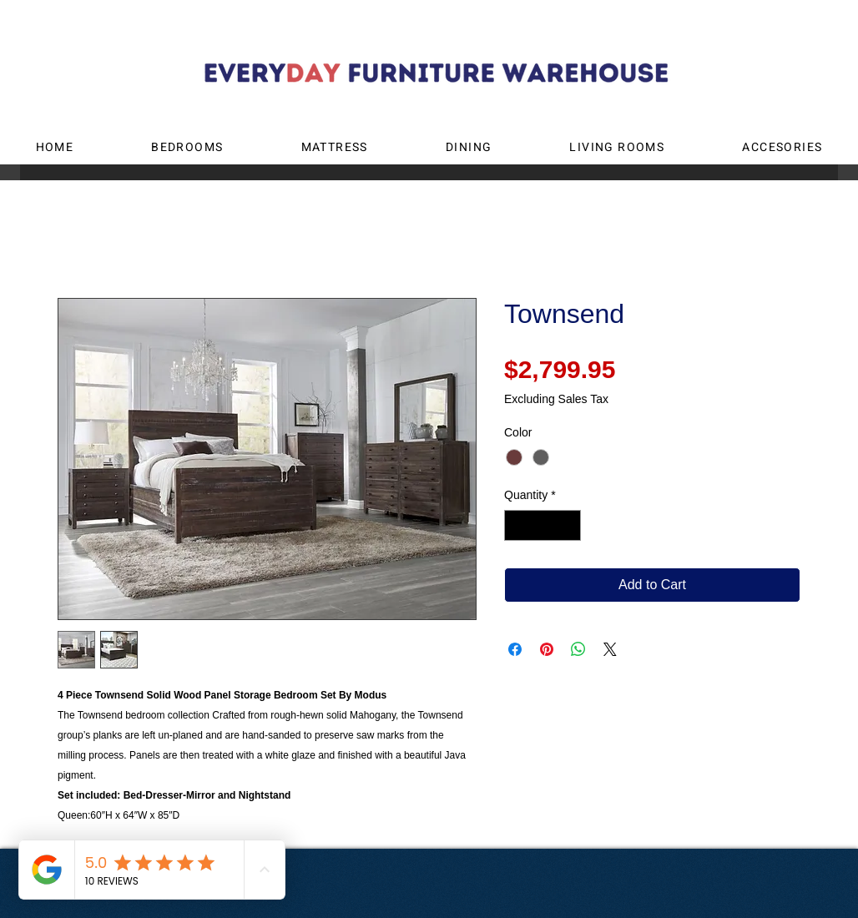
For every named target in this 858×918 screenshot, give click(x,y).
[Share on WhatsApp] (578, 649)
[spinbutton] (542, 525)
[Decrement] (517, 525)
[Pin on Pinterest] (547, 649)
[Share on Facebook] (515, 649)
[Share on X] (610, 649)
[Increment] (568, 525)
